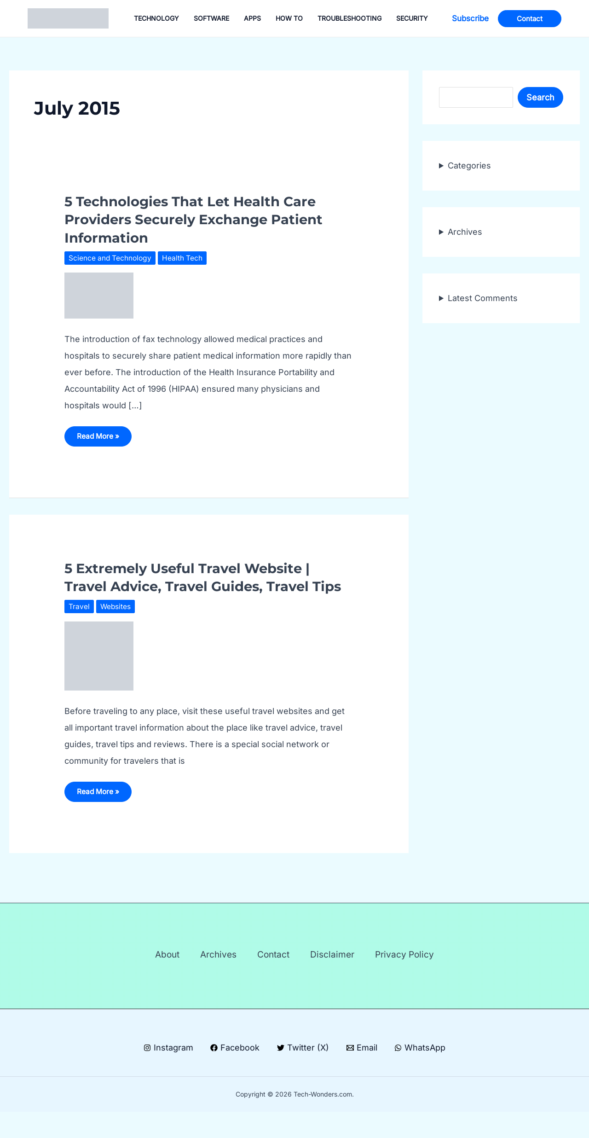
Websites (116, 625)
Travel (79, 625)
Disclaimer (339, 977)
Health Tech (184, 257)
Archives (465, 232)
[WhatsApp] (421, 1074)
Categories (469, 165)
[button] (470, 19)
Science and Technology (111, 257)
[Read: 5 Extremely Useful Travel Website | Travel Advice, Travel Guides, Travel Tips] (98, 674)
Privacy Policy (418, 977)
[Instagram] (167, 1074)
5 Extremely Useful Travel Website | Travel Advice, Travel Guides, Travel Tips (200, 587)
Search (540, 97)
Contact (273, 977)
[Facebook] (234, 1074)
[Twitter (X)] (303, 1074)
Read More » (100, 439)
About (153, 977)
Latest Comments (483, 298)
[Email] (362, 1074)
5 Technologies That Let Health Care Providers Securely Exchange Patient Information (206, 219)
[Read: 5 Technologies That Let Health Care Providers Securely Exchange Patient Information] (98, 295)
